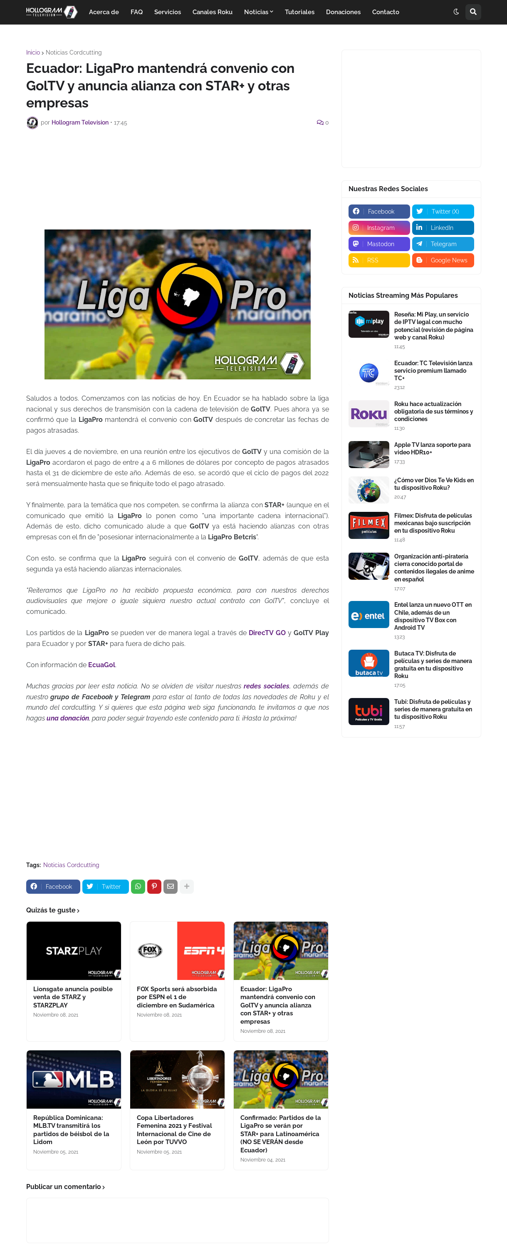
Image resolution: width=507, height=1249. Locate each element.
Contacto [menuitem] (385, 12)
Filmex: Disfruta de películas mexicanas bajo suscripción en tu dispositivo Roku (433, 523)
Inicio (33, 52)
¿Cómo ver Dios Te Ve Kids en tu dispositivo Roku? (434, 484)
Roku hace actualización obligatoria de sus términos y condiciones (433, 411)
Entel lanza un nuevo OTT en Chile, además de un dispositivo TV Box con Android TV (433, 616)
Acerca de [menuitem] (104, 12)
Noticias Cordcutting (74, 52)
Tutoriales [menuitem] (299, 12)
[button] (456, 12)
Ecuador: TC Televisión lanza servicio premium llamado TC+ (433, 370)
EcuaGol (101, 665)
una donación (68, 718)
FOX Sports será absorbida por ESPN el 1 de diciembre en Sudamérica (177, 997)
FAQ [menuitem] (137, 12)
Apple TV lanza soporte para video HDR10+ (432, 448)
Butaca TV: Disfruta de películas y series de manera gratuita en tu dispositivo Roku (433, 665)
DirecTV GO (267, 633)
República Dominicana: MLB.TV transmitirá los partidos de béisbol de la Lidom (71, 1130)
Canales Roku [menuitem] (212, 12)
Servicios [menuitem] (167, 12)
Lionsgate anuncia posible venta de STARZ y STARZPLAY (73, 997)
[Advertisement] (177, 158)
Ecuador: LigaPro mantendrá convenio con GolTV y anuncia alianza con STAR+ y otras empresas (277, 1005)
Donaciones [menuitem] (343, 12)
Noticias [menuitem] (256, 12)
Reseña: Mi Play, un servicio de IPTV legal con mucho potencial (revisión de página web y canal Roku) (433, 326)
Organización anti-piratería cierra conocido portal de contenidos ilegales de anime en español (434, 568)
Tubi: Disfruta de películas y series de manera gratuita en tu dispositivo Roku (433, 709)
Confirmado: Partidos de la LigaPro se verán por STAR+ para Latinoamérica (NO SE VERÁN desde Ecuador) (280, 1134)
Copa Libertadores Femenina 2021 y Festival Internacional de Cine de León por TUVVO (174, 1130)
